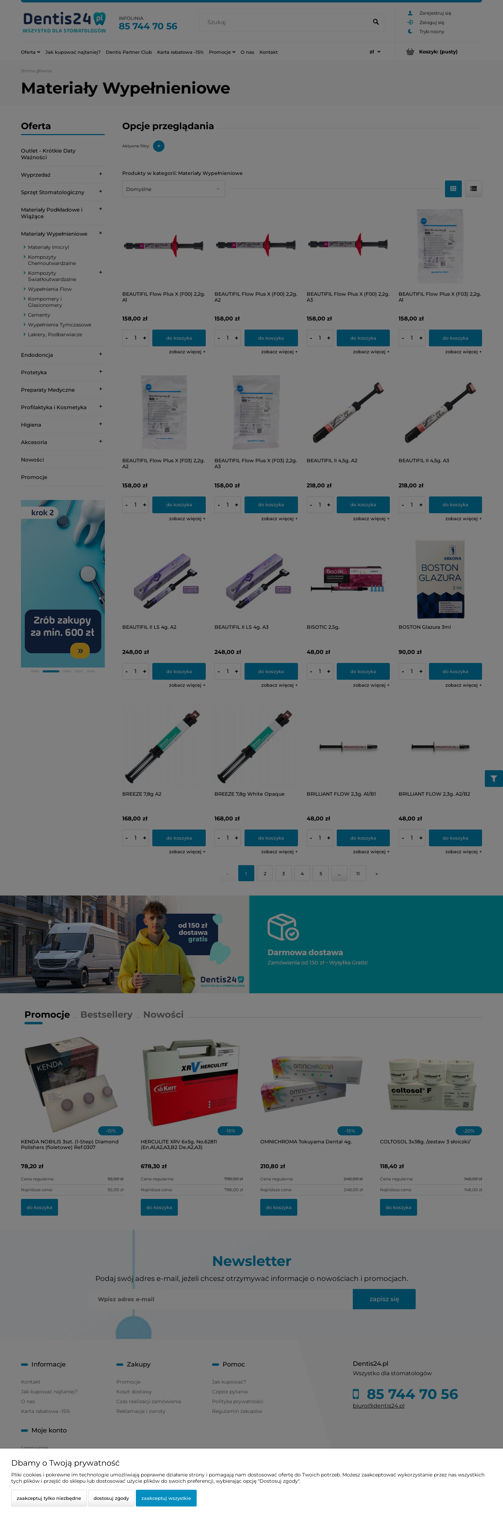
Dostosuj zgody (111, 1498)
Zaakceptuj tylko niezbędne (49, 1498)
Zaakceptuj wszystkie (166, 1498)
